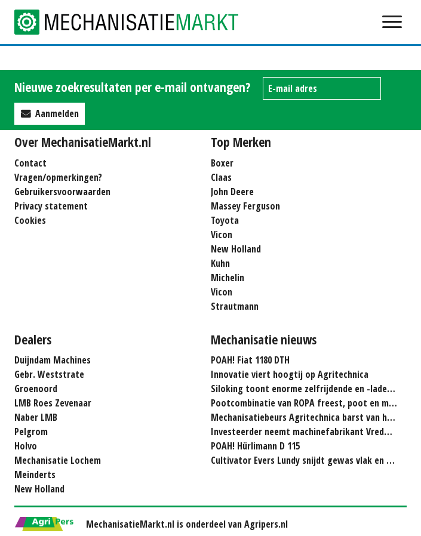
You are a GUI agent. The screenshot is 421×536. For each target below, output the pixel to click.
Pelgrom (31, 431)
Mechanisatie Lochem (57, 460)
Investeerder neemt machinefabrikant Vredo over (310, 431)
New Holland (236, 248)
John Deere (232, 191)
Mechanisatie (133, 22)
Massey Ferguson (245, 205)
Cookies (30, 220)
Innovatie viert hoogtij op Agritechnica (289, 374)
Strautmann (235, 306)
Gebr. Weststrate (49, 374)
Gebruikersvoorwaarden (62, 191)
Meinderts (35, 474)
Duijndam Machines (52, 359)
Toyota (225, 220)
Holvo (25, 445)
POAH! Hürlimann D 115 (255, 445)
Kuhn (220, 263)
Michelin (227, 277)
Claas (221, 177)
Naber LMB (35, 417)
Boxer (222, 163)
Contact (30, 163)
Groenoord (35, 388)
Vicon (221, 234)
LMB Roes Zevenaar (52, 402)
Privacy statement (51, 205)
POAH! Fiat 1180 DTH (250, 359)
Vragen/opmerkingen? (58, 177)
